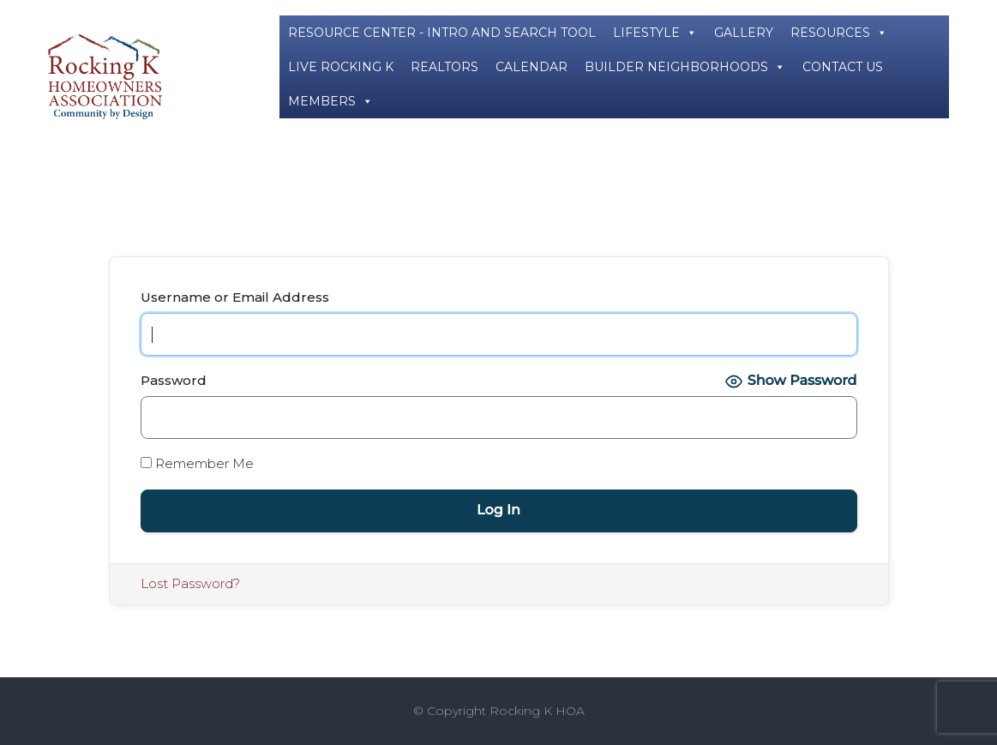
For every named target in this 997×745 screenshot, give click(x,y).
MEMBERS (330, 101)
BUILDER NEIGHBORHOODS (685, 67)
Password (174, 380)
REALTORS (444, 67)
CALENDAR (531, 67)
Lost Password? (190, 583)
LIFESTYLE (655, 32)
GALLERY (743, 32)
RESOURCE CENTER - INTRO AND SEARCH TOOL (442, 32)
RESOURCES (838, 32)
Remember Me (197, 463)
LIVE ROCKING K (340, 67)
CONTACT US (842, 67)
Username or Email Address (235, 297)
